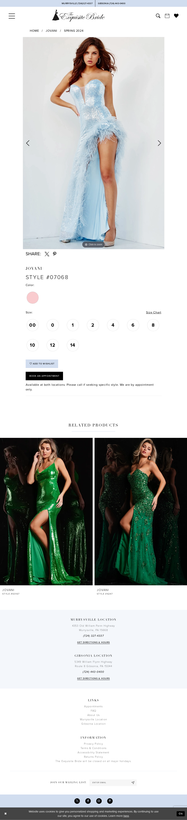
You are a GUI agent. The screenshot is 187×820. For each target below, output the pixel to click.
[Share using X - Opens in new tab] (47, 254)
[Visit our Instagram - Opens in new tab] (99, 801)
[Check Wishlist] (176, 16)
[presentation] (46, 511)
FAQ (93, 710)
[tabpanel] (93, 143)
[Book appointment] (167, 16)
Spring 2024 (74, 31)
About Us (93, 715)
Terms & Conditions (94, 748)
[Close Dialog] (5, 813)
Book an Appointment (44, 376)
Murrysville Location (93, 719)
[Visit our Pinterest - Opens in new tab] (110, 801)
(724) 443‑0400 (93, 671)
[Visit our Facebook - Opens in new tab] (88, 801)
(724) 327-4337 (93, 635)
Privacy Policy (93, 743)
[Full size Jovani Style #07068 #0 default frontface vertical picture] (93, 143)
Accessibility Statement (93, 752)
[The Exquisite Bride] (78, 15)
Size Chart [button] (153, 312)
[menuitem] (11, 16)
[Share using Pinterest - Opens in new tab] (54, 254)
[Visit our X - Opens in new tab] (77, 801)
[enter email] (113, 782)
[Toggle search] (158, 16)
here (126, 816)
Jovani (51, 31)
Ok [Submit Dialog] (181, 813)
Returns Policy (93, 756)
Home (34, 31)
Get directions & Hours (93, 642)
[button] (11, 16)
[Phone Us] (77, 3)
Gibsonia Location (93, 723)
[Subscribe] (133, 782)
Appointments (93, 706)
